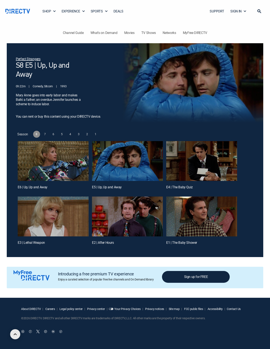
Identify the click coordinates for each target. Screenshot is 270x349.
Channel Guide (73, 32)
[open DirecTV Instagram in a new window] (45, 331)
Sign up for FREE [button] (196, 276)
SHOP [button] (49, 11)
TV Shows (148, 32)
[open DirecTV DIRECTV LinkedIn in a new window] (22, 331)
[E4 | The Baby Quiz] (201, 161)
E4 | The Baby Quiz (179, 187)
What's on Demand (103, 32)
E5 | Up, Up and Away (107, 187)
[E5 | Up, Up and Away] (127, 161)
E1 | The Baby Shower (181, 242)
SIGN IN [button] (238, 11)
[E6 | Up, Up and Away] (53, 161)
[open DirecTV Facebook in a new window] (30, 331)
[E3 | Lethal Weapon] (53, 216)
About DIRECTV (31, 309)
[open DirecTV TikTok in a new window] (60, 331)
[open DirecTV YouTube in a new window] (53, 331)
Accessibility (215, 309)
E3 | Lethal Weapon (31, 242)
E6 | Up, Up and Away (32, 187)
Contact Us (234, 309)
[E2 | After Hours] (127, 216)
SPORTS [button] (99, 11)
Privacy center (96, 309)
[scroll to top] (15, 334)
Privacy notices (154, 309)
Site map (174, 309)
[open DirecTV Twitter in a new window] (38, 331)
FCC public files (193, 309)
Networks (169, 32)
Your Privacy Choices (127, 309)
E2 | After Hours (103, 242)
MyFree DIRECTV (195, 32)
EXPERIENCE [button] (73, 11)
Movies (129, 32)
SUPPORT (217, 11)
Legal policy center (71, 309)
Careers (50, 309)
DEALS (118, 11)
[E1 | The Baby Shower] (201, 216)
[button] (259, 11)
